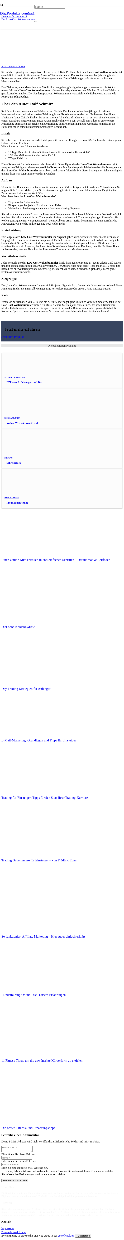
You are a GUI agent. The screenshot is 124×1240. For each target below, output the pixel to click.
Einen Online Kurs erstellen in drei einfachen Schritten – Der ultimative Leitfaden (55, 560)
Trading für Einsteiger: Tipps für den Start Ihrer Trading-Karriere (44, 797)
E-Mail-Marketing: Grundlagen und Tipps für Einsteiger (38, 740)
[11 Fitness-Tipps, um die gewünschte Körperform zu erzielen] (27, 1029)
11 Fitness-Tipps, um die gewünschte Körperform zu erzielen (42, 1060)
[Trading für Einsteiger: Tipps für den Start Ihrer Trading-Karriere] (27, 766)
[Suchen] (49, 7)
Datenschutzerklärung (13, 1233)
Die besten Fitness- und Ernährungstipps (28, 1128)
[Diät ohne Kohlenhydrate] (27, 595)
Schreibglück (14, 462)
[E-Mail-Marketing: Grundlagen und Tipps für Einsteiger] (27, 709)
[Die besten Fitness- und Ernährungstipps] (27, 1096)
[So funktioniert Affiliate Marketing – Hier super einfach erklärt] (27, 905)
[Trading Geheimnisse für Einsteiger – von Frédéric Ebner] (27, 829)
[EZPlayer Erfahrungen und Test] (27, 376)
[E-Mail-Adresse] (16, 1165)
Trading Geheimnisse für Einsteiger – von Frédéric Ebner (39, 860)
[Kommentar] (18, 1149)
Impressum (7, 1229)
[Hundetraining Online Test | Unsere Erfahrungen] (27, 963)
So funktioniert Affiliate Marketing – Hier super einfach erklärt (43, 936)
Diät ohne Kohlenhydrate (18, 627)
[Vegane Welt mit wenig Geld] (27, 417)
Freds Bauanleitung (17, 502)
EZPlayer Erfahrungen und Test (24, 382)
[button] (31, 13)
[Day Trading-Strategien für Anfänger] (27, 657)
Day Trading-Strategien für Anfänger (25, 689)
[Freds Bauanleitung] (27, 497)
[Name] (16, 1159)
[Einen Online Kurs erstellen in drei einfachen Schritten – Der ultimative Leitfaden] (27, 528)
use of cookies (66, 1236)
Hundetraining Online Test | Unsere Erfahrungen (33, 995)
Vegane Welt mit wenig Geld (22, 423)
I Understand (83, 1237)
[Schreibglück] (27, 457)
